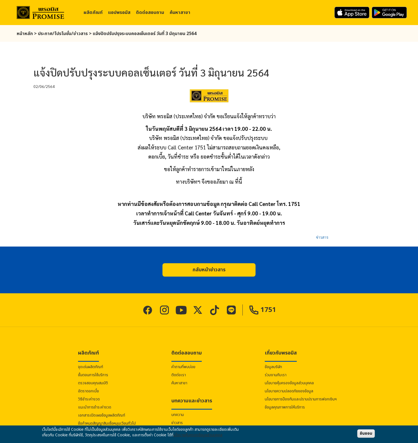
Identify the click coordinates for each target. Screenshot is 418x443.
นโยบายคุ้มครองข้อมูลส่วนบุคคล (289, 383)
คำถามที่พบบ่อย (183, 367)
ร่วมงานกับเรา (275, 375)
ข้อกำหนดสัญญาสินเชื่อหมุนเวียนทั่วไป (107, 423)
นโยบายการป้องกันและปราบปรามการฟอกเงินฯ (301, 399)
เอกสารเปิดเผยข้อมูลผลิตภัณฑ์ (101, 415)
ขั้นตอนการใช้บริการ (93, 375)
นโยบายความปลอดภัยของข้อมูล (289, 391)
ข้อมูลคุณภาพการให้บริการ (285, 407)
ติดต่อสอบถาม (150, 12)
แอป (119, 12)
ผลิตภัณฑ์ (93, 12)
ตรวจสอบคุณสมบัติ (93, 383)
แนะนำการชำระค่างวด (94, 407)
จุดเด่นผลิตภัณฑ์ (90, 367)
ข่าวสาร (322, 237)
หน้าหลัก (25, 33)
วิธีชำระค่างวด (89, 399)
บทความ (177, 415)
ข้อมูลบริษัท (273, 367)
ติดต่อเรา (178, 375)
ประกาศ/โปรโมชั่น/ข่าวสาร (63, 33)
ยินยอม (366, 433)
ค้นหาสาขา (180, 12)
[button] (209, 270)
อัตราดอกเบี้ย (88, 391)
